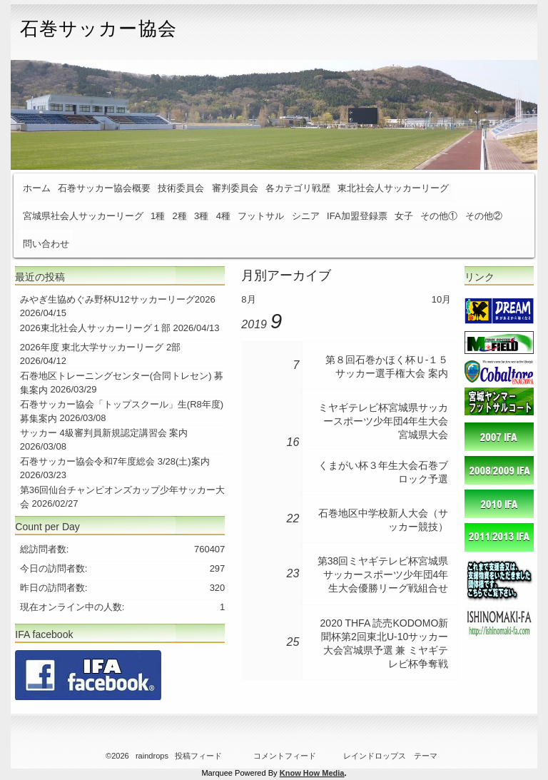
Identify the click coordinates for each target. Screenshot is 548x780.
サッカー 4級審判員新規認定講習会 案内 (104, 432)
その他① (438, 216)
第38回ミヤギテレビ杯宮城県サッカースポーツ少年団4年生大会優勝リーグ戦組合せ (383, 574)
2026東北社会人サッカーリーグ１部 (95, 328)
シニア (306, 216)
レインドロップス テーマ (390, 755)
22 (293, 518)
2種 (180, 216)
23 (293, 573)
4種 (223, 216)
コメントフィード (284, 755)
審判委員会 (235, 188)
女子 (404, 216)
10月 (441, 299)
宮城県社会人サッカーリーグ (83, 216)
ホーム (37, 188)
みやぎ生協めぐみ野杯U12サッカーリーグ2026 (117, 299)
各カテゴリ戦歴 (297, 188)
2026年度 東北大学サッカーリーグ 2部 (100, 347)
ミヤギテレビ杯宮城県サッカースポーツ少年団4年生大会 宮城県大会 (383, 421)
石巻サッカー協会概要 (104, 188)
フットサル (261, 216)
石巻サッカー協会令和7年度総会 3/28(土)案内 (115, 461)
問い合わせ (46, 243)
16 (293, 442)
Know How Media (312, 773)
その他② (483, 216)
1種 (158, 216)
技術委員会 (181, 188)
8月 (248, 299)
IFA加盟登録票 (357, 216)
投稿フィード (198, 755)
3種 (201, 216)
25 (293, 642)
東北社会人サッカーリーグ (393, 188)
